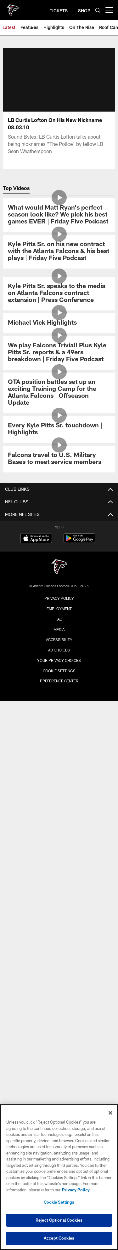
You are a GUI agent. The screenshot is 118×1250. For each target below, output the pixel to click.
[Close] (110, 1113)
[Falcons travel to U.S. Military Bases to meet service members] (59, 459)
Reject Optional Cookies (59, 1220)
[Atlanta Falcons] (59, 567)
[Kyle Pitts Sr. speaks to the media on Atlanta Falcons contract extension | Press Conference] (59, 293)
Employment (59, 608)
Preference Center (59, 681)
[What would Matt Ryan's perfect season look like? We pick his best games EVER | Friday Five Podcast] (59, 215)
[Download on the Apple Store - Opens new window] (36, 539)
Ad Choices (59, 650)
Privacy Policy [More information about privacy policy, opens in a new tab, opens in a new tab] (76, 1189)
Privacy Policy (59, 598)
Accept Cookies (59, 1238)
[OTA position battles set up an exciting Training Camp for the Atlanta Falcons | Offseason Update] (59, 393)
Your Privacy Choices (59, 660)
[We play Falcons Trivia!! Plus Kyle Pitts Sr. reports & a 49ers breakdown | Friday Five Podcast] (59, 353)
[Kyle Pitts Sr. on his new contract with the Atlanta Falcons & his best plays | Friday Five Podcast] (59, 252)
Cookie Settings (59, 670)
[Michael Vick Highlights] (59, 323)
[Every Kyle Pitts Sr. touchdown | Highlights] (59, 429)
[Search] (97, 10)
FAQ (59, 619)
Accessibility (59, 639)
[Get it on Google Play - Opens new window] (79, 541)
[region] (59, 1177)
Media (59, 629)
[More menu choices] (109, 10)
